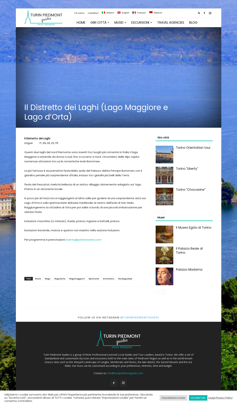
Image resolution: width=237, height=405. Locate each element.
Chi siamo (79, 13)
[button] (199, 13)
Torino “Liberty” (187, 169)
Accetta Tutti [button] (198, 398)
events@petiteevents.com (83, 239)
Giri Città (99, 22)
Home (81, 22)
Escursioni (141, 22)
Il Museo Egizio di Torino (193, 227)
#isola (38, 278)
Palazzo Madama (189, 269)
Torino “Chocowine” (190, 190)
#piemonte (94, 278)
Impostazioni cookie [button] (173, 398)
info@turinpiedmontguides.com (125, 373)
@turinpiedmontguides (139, 317)
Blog (193, 22)
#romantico (108, 278)
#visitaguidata (125, 278)
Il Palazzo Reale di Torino (189, 250)
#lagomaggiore (77, 278)
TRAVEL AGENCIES (170, 22)
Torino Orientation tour (193, 148)
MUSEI (120, 22)
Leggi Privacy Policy (220, 397)
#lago (47, 278)
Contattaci (93, 13)
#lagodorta (59, 278)
